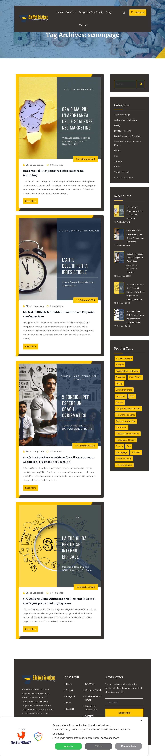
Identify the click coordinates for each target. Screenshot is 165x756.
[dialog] (74, 736)
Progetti (70, 696)
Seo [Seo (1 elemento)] (129, 446)
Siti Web (118, 161)
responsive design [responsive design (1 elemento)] (125, 440)
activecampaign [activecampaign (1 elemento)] (124, 358)
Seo (116, 156)
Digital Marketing (122, 130)
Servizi (69, 12)
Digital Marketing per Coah (127, 136)
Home (59, 12)
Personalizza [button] (128, 746)
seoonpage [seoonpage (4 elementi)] (121, 452)
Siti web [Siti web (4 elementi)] (136, 452)
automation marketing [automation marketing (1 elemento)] (127, 371)
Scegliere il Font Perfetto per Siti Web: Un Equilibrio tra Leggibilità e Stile (135, 317)
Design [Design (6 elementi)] (119, 383)
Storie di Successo (123, 177)
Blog (108, 12)
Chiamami (137, 12)
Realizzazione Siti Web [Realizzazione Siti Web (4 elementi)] (127, 433)
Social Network (122, 172)
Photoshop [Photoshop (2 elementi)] (121, 427)
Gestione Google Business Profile (127, 143)
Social (117, 166)
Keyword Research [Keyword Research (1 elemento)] (125, 414)
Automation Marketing (125, 120)
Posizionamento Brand (93, 698)
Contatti (84, 25)
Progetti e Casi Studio (91, 12)
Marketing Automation (91, 708)
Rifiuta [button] (98, 746)
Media (117, 150)
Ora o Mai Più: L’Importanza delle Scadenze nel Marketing (134, 213)
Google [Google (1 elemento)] (119, 402)
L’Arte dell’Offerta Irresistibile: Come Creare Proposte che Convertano (135, 236)
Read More (30, 201)
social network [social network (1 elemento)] (123, 458)
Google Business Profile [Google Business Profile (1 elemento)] (128, 408)
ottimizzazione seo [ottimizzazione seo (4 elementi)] (126, 421)
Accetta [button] (68, 746)
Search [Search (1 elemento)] (119, 446)
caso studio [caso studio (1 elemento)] (135, 377)
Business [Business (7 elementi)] (120, 377)
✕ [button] (142, 720)
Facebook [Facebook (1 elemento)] (121, 396)
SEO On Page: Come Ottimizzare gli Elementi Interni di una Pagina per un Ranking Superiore (135, 292)
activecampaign (122, 114)
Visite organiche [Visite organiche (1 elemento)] (124, 465)
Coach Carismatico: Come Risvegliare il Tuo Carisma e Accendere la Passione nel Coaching (134, 263)
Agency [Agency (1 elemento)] (120, 364)
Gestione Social (93, 690)
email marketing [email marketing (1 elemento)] (124, 389)
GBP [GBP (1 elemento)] (132, 396)
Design (117, 125)
